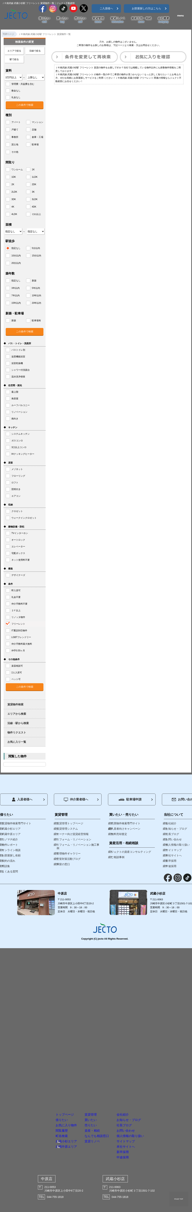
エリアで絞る (14, 50)
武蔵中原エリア (43, 1122)
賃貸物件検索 (15, 704)
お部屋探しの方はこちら (146, 8)
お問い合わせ (152, 1097)
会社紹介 (147, 1063)
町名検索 (36, 1108)
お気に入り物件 (44, 1085)
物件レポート (10, 844)
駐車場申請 (130, 799)
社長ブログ (150, 1085)
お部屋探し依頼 (11, 855)
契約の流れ (8, 860)
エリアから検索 (16, 713)
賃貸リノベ (117, 20)
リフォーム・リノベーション (74, 839)
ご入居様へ (106, 8)
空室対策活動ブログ (69, 858)
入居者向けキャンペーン (125, 828)
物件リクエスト (16, 732)
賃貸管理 (98, 20)
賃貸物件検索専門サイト (16, 823)
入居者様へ (22, 799)
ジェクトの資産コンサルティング (131, 851)
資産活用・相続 (141, 20)
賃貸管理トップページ (70, 823)
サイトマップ (152, 1119)
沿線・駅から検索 (18, 723)
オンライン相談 (11, 850)
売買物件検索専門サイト (125, 823)
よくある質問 (10, 871)
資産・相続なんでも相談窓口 (99, 1099)
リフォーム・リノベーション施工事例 (78, 846)
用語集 (6, 866)
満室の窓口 (63, 864)
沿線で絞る (35, 50)
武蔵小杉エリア (43, 1115)
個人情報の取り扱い (160, 1108)
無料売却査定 (119, 834)
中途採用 (147, 1152)
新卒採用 (147, 1141)
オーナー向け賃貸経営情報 (73, 834)
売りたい (80, 20)
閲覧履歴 (36, 1097)
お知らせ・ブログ (157, 1074)
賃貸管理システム (67, 828)
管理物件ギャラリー (69, 853)
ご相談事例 (117, 857)
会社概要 (163, 20)
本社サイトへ (152, 1130)
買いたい (62, 20)
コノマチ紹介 (10, 839)
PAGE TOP (178, 1199)
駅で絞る (14, 59)
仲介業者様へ (76, 799)
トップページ (41, 1063)
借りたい (44, 20)
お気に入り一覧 (16, 741)
